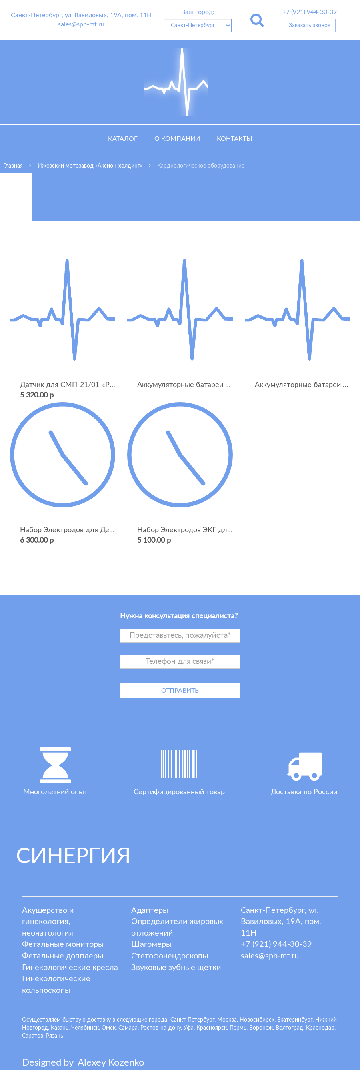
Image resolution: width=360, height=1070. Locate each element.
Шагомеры (151, 944)
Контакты (234, 139)
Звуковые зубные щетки (176, 968)
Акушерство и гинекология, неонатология (48, 921)
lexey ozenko (111, 1063)
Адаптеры (149, 910)
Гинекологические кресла (70, 968)
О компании (177, 139)
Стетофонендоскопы (169, 956)
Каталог (123, 139)
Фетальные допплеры (62, 956)
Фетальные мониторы (63, 944)
